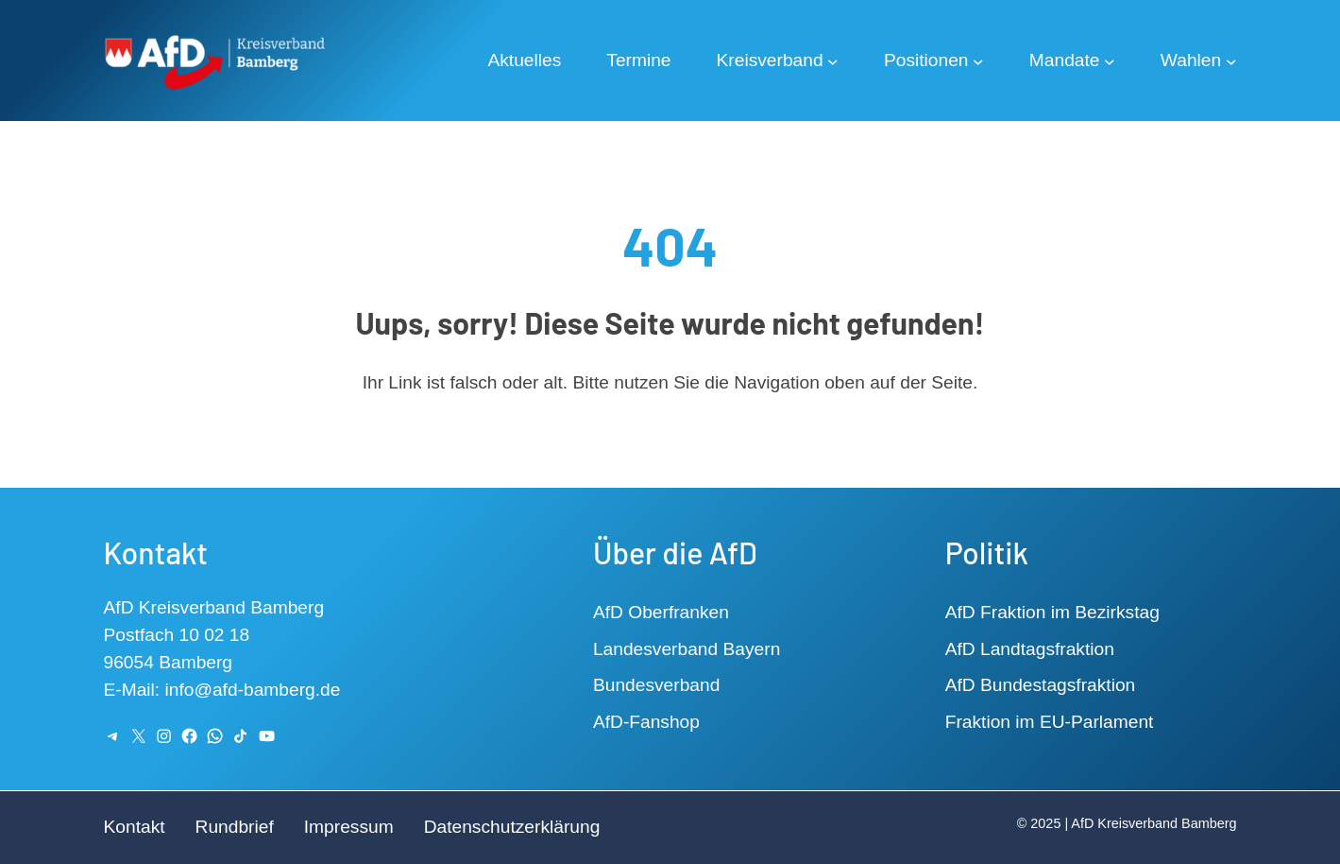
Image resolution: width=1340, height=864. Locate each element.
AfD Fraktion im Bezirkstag (1052, 612)
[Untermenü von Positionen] (978, 60)
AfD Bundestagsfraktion (1040, 685)
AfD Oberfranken (661, 612)
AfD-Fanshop (646, 722)
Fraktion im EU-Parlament (1049, 722)
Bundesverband (656, 685)
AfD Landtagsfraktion (1029, 649)
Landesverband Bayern (686, 649)
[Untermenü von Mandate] (1109, 60)
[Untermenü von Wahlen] (1231, 60)
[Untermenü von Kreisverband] (833, 60)
